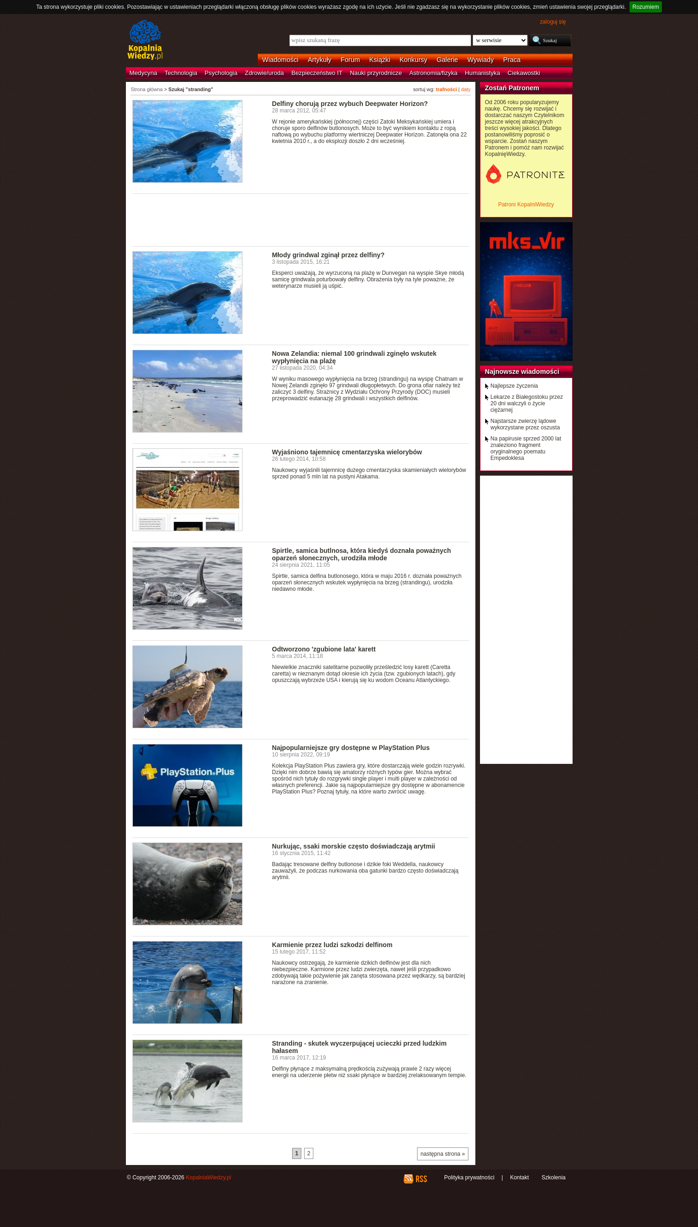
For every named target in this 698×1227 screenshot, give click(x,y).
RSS (421, 1179)
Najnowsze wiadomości (522, 371)
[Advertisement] (300, 219)
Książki (380, 59)
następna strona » (442, 1154)
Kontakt (519, 1177)
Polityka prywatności (469, 1177)
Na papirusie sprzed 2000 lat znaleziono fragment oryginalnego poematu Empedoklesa (526, 448)
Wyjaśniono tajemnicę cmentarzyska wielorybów (347, 452)
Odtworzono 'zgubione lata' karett (324, 649)
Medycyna (143, 72)
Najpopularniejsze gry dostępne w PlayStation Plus (351, 747)
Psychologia (221, 72)
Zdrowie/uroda (264, 72)
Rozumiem (645, 7)
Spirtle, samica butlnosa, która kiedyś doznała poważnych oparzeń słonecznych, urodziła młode (361, 554)
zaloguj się (553, 22)
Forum (350, 59)
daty (465, 89)
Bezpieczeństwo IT (317, 72)
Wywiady (480, 59)
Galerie (447, 59)
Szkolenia (554, 1177)
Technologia (181, 72)
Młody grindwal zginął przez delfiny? (328, 255)
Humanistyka (482, 72)
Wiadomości (280, 59)
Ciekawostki (524, 72)
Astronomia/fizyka (433, 72)
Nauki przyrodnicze (376, 72)
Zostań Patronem (512, 88)
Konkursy (413, 59)
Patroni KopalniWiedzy (526, 204)
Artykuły (319, 59)
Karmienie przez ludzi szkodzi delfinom (332, 944)
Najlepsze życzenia (514, 386)
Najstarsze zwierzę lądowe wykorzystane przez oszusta (525, 424)
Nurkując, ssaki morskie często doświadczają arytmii (354, 846)
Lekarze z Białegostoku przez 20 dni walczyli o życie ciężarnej (527, 403)
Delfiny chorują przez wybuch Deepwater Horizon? (350, 103)
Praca (512, 59)
